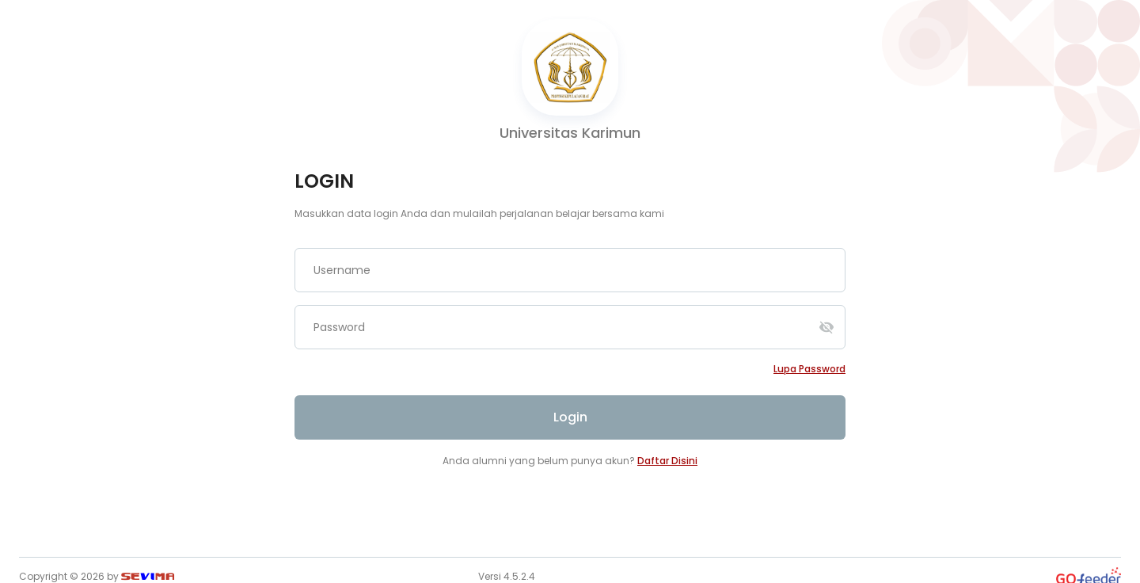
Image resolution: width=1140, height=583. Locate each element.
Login (570, 417)
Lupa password (809, 368)
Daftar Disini (667, 460)
